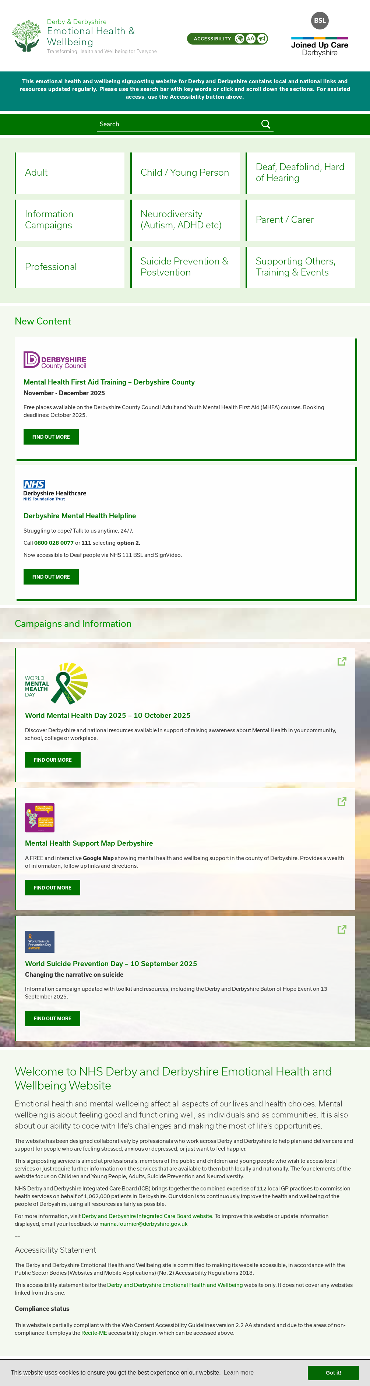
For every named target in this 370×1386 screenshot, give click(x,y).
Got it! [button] (333, 1373)
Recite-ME (94, 1333)
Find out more (51, 436)
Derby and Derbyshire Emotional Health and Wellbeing (175, 1285)
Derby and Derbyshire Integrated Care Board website (147, 1216)
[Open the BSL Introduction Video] (320, 20)
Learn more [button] (238, 1372)
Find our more (53, 759)
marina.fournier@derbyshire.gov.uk (143, 1224)
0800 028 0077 (54, 543)
